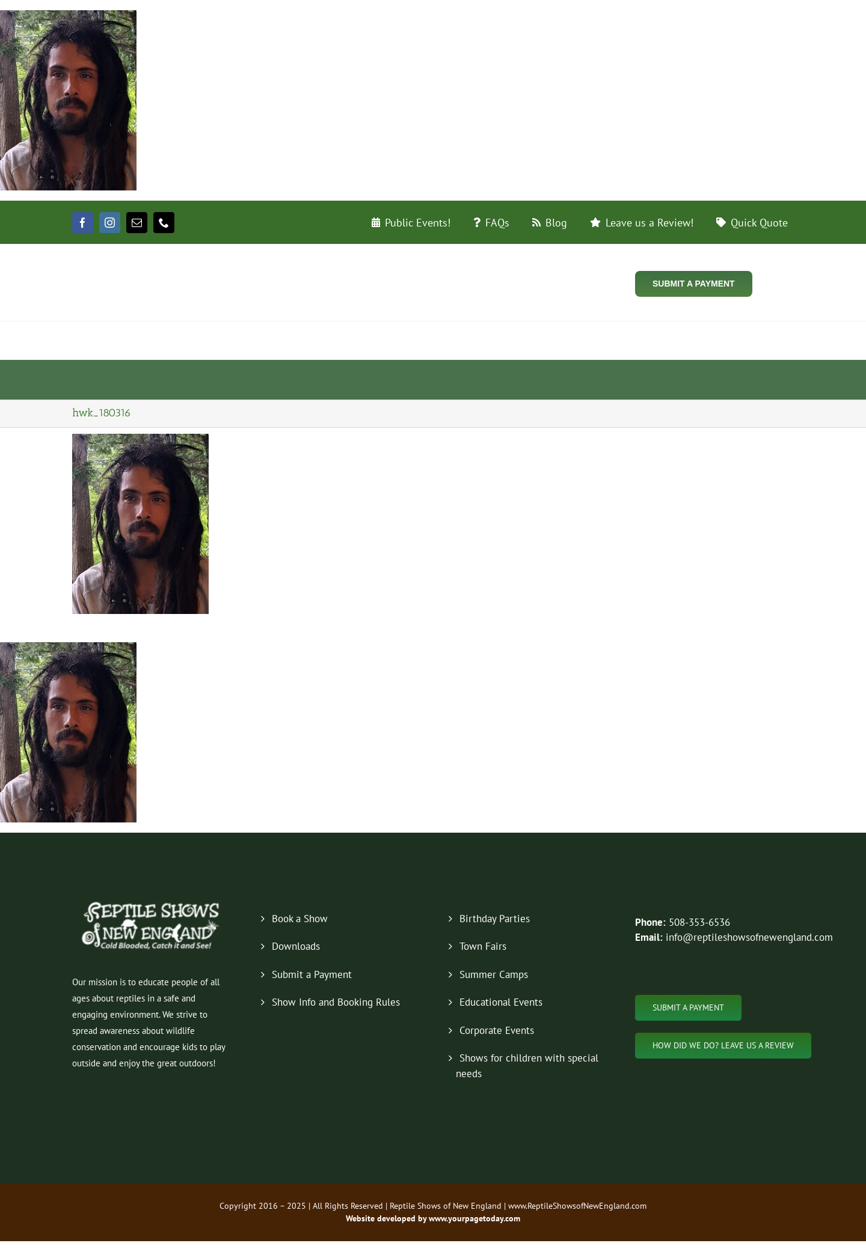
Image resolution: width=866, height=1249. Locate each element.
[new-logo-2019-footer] (151, 903)
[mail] (136, 222)
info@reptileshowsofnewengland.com (749, 937)
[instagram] (109, 222)
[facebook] (82, 222)
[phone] (163, 222)
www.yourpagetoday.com (473, 1218)
